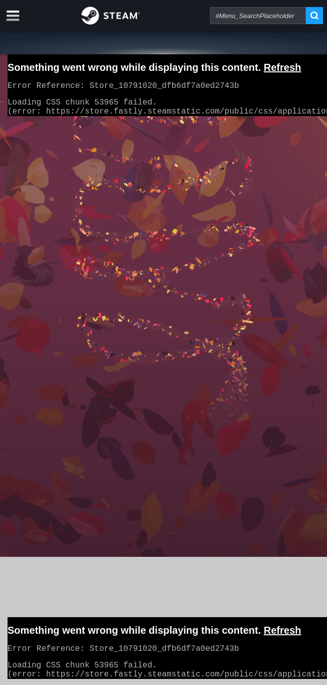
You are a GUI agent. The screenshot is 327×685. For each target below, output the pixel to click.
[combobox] (258, 15)
